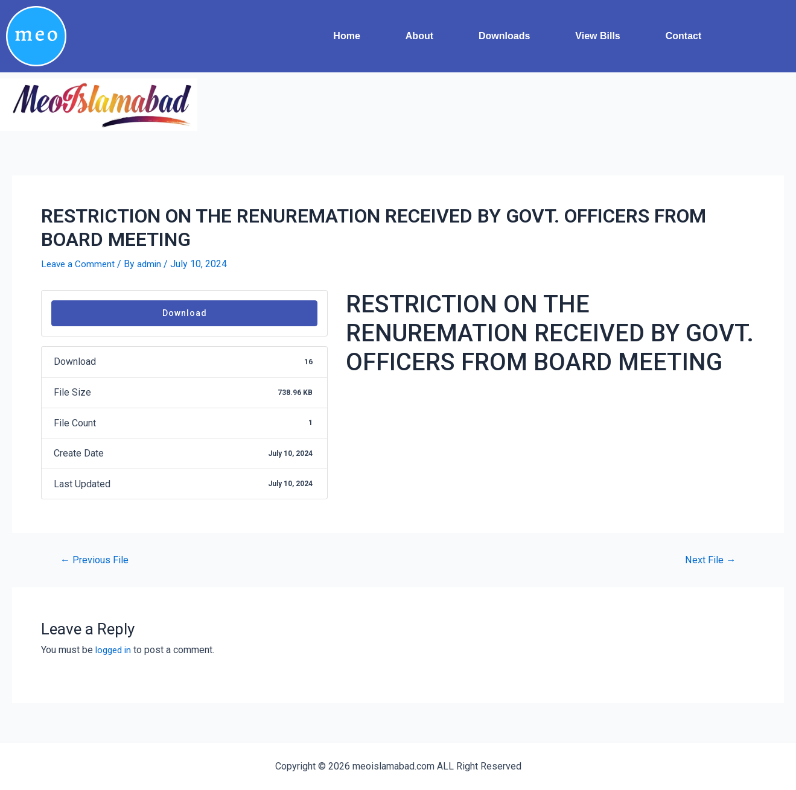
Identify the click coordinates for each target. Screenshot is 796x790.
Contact (684, 36)
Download (184, 313)
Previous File (96, 560)
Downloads (504, 36)
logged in (115, 650)
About (419, 36)
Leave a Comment (79, 264)
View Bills (597, 36)
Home (346, 36)
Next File (709, 560)
